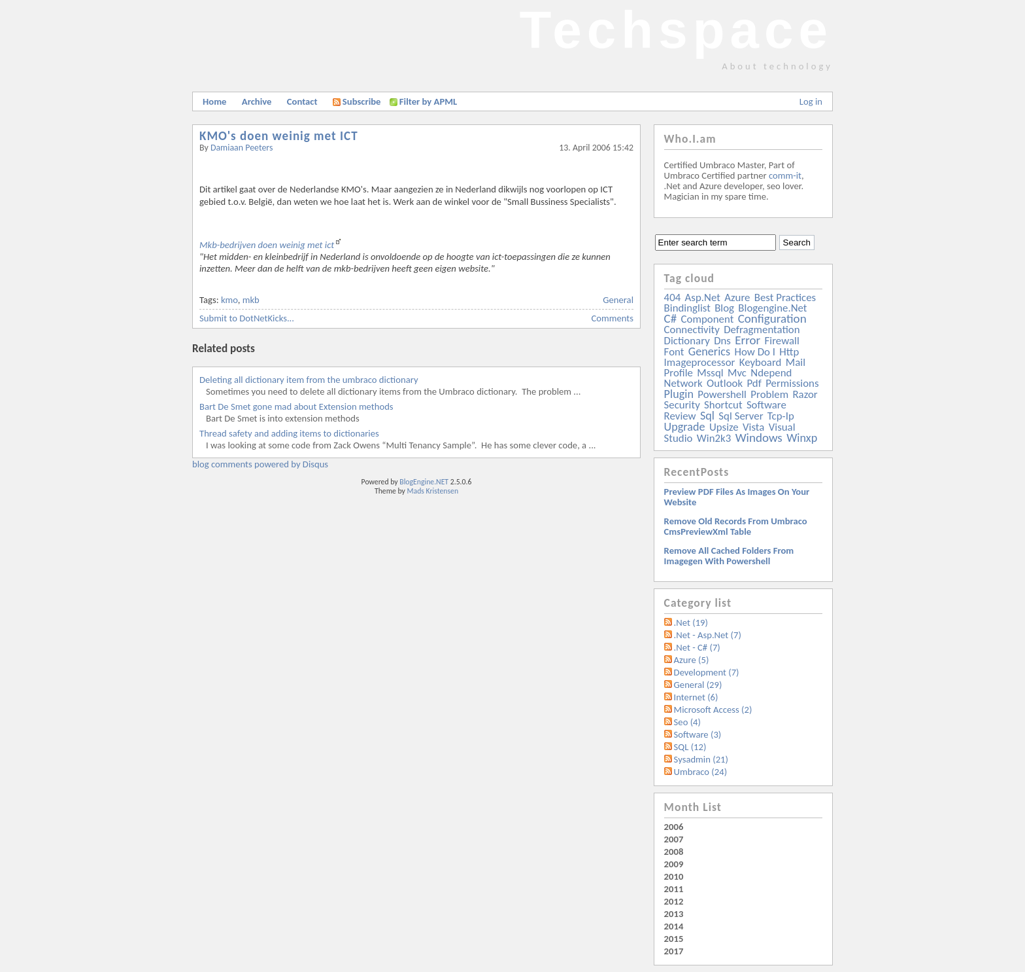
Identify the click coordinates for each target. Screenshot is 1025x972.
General (618, 300)
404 (672, 297)
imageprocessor (699, 362)
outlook (725, 383)
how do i (754, 352)
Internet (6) (696, 697)
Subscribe (357, 101)
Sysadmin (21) (701, 759)
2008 (674, 851)
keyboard (760, 362)
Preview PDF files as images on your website (737, 497)
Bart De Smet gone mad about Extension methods (296, 406)
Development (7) (706, 672)
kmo (229, 300)
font (674, 352)
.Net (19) (691, 622)
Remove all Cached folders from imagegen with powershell (729, 556)
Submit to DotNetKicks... (246, 318)
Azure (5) (691, 660)
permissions (791, 383)
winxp (801, 438)
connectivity (692, 329)
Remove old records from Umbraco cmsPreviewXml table (735, 526)
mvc (737, 373)
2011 (674, 889)
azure (737, 297)
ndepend (771, 373)
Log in (810, 101)
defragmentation (761, 329)
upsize (724, 427)
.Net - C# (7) (697, 647)
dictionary (687, 341)
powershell (722, 394)
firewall (782, 341)
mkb (251, 300)
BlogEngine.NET (423, 481)
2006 (674, 826)
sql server (740, 416)
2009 (674, 864)
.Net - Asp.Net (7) (707, 635)
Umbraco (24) (701, 772)
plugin (679, 394)
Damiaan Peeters (241, 147)
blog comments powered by (260, 464)
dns (722, 341)
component (707, 319)
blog (724, 308)
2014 (674, 926)
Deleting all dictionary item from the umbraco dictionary (308, 380)
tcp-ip (780, 416)
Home (214, 101)
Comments (612, 318)
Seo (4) (687, 722)
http (789, 352)
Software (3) (698, 734)
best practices (785, 297)
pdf (754, 383)
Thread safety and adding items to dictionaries (289, 433)
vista (753, 427)
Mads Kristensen (433, 490)
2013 (674, 914)
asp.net (702, 297)
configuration (772, 318)
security (682, 405)
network (683, 383)
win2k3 (714, 438)
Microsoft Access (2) (713, 709)
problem (769, 394)
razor (804, 394)
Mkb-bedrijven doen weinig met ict (266, 245)
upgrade (684, 427)
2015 (674, 938)
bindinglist (687, 308)
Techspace (676, 30)
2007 (674, 839)
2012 (674, 901)
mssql (710, 373)
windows (758, 437)
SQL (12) (690, 747)
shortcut (723, 405)
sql (707, 415)
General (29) (698, 685)
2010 (674, 876)
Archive (257, 101)
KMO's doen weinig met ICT (278, 135)
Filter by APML (428, 101)
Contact (302, 101)
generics (709, 351)
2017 (674, 951)
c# (670, 318)
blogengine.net (772, 308)
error (747, 340)
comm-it (785, 175)
